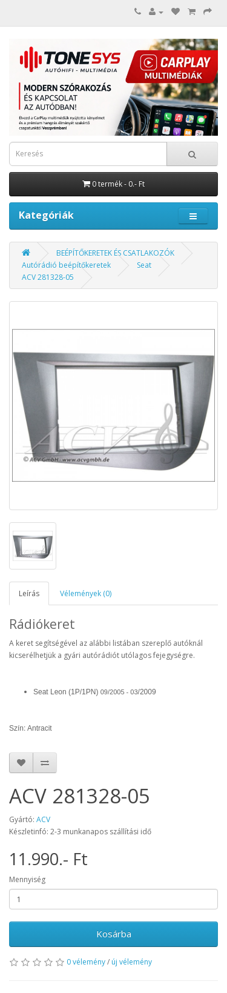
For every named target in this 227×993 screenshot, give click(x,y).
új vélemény (131, 962)
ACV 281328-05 (48, 277)
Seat (144, 265)
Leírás (29, 593)
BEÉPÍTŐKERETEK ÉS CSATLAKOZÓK (115, 253)
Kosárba (113, 934)
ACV (43, 819)
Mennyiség (27, 879)
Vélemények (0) (85, 593)
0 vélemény (86, 962)
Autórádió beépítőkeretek (66, 265)
